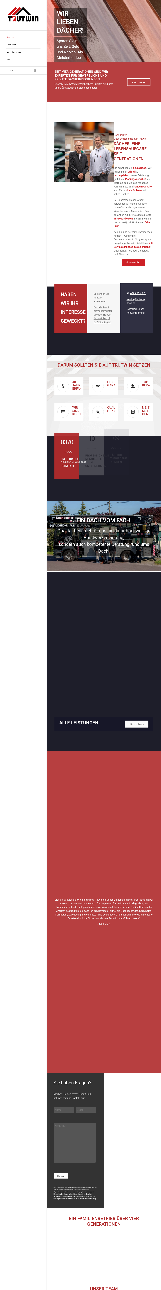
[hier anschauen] (136, 724)
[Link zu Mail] (11, 70)
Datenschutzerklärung (89, 1199)
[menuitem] (23, 37)
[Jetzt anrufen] (138, 82)
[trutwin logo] (23, 15)
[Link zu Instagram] (35, 70)
